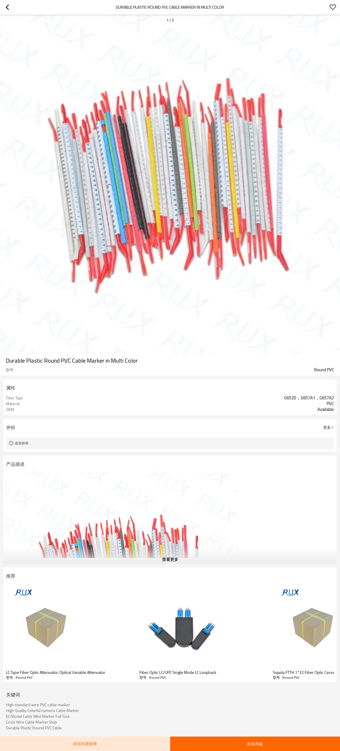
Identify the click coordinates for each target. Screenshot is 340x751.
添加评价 (22, 443)
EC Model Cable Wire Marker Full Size (38, 716)
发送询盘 (255, 744)
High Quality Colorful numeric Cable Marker (42, 710)
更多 (327, 427)
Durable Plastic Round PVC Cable (34, 728)
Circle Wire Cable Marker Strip (31, 722)
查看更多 (170, 559)
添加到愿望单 (85, 744)
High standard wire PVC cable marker (38, 705)
